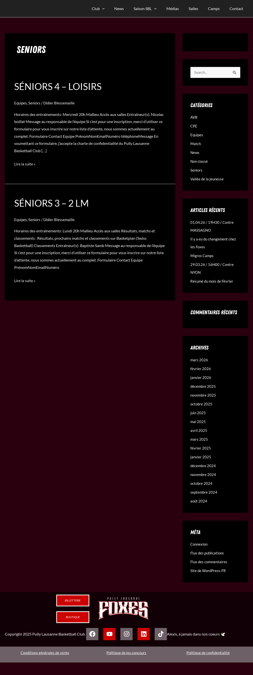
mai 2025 (198, 421)
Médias (179, 8)
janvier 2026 (200, 377)
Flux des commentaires (209, 562)
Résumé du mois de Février (212, 281)
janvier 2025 (200, 457)
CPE (194, 126)
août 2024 (199, 501)
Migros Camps (202, 255)
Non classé (199, 161)
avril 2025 (198, 430)
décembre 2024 (203, 465)
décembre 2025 (203, 386)
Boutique (73, 617)
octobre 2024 (201, 483)
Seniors (35, 103)
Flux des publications (208, 553)
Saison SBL (153, 8)
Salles (198, 8)
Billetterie (72, 600)
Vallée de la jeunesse (207, 179)
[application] (115, 8)
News (130, 8)
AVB (194, 117)
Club (110, 8)
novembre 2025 (203, 395)
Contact (237, 8)
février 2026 (200, 368)
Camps (217, 8)
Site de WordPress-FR (209, 570)
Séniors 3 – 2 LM (53, 204)
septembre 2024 (204, 492)
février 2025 (200, 448)
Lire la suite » (25, 163)
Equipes (21, 103)
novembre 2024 (203, 474)
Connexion (199, 544)
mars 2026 (199, 360)
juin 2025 (198, 413)
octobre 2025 (201, 404)
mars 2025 (199, 439)
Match (195, 143)
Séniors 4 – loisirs (60, 87)
